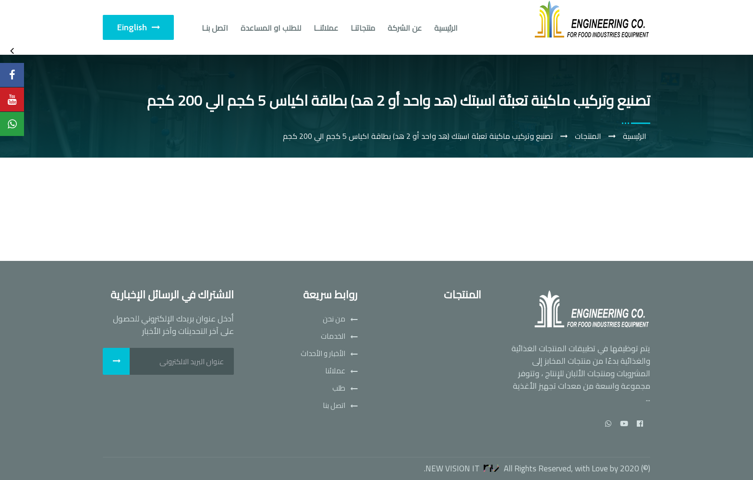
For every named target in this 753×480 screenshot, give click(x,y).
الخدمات (333, 336)
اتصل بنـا (215, 28)
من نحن (334, 319)
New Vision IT (463, 468)
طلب (338, 388)
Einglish (138, 27)
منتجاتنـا (363, 28)
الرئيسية (446, 28)
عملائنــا (326, 28)
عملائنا (335, 371)
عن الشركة (405, 28)
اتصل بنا (334, 405)
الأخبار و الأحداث (323, 353)
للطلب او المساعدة (271, 28)
